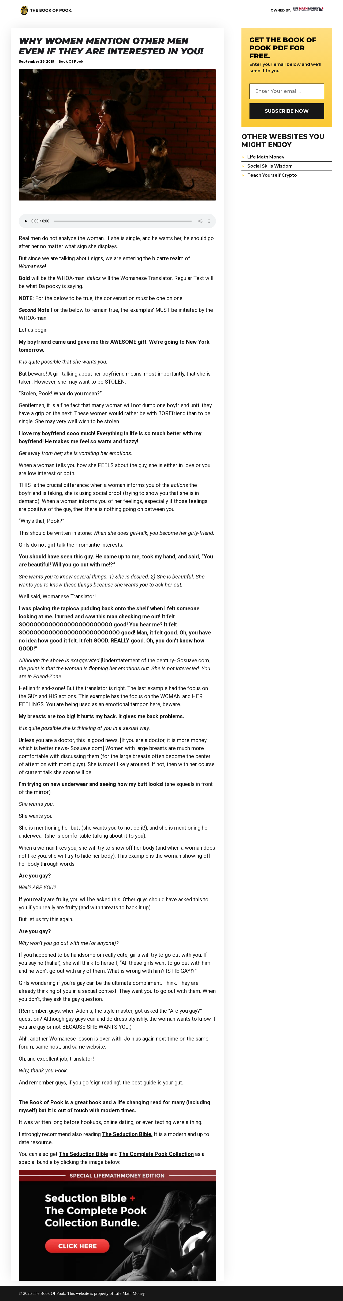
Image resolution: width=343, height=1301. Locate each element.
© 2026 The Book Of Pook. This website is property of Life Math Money (82, 1293)
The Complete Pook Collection (156, 1154)
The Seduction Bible (83, 1154)
